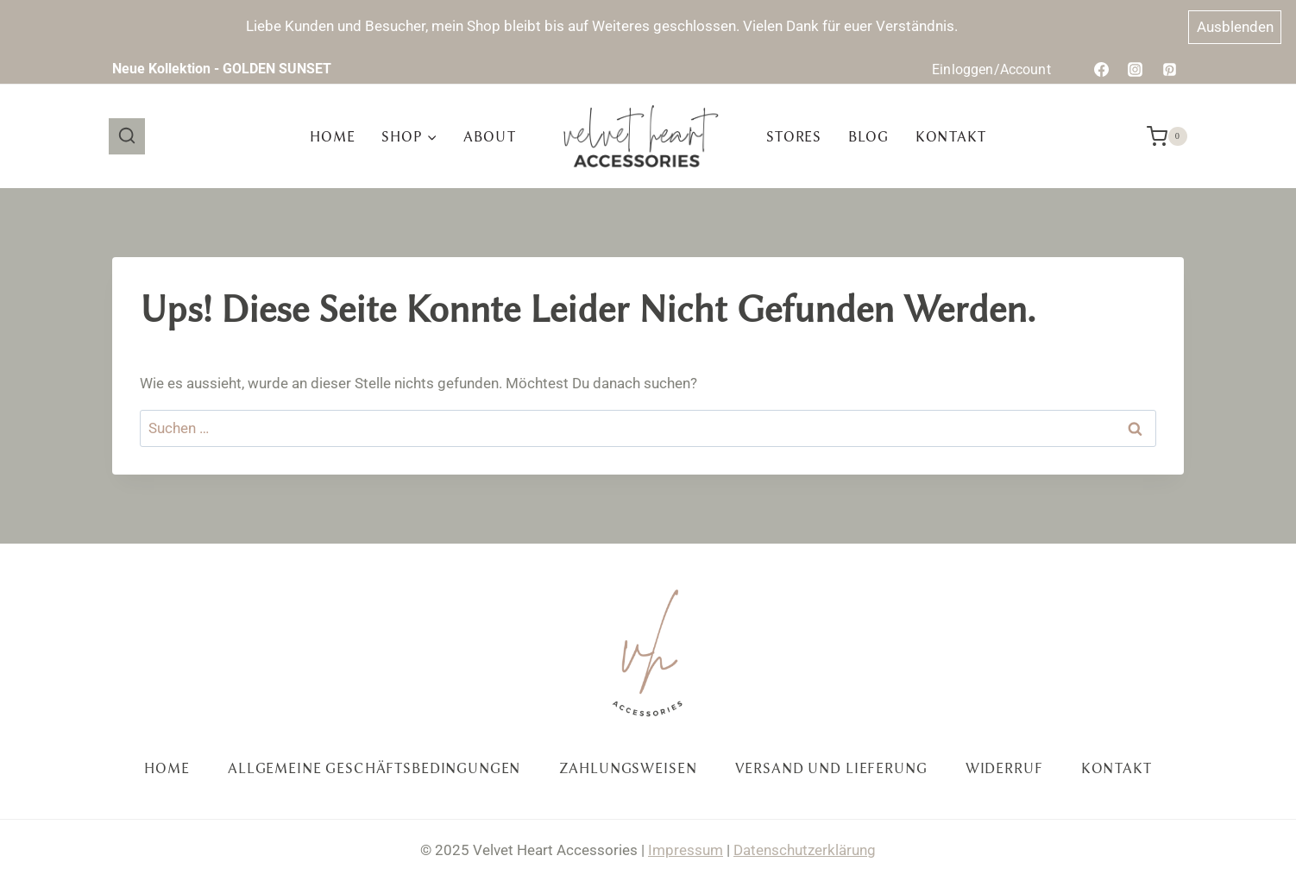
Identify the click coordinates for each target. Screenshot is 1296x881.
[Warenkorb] (1167, 136)
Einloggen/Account (991, 69)
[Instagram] (1135, 69)
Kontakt (950, 137)
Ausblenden (1235, 26)
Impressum (685, 850)
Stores (793, 137)
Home (332, 137)
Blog (868, 137)
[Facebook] (1102, 69)
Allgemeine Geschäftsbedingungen (374, 768)
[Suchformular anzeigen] (127, 136)
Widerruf (1004, 768)
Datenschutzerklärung (804, 850)
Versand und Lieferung (831, 768)
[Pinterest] (1169, 69)
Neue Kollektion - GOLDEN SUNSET (221, 68)
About (489, 137)
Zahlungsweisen (628, 768)
